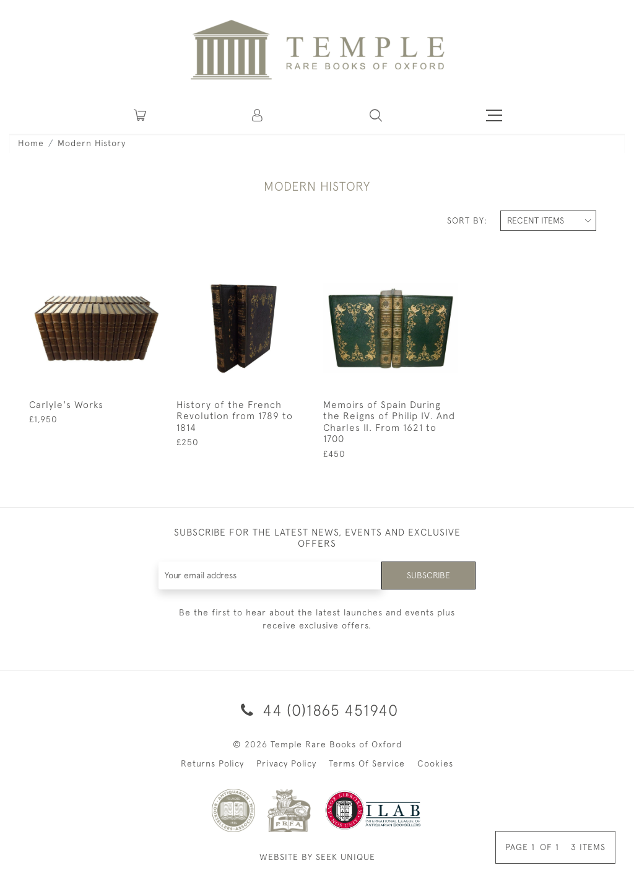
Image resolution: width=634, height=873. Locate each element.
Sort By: (467, 220)
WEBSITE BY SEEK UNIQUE (317, 857)
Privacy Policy (286, 763)
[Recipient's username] (270, 575)
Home (31, 143)
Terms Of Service (367, 763)
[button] (258, 115)
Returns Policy (212, 763)
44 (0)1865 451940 (317, 710)
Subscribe (428, 575)
